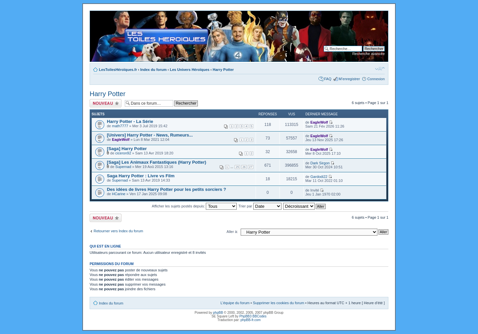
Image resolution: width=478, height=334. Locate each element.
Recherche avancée (368, 54)
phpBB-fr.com (251, 320)
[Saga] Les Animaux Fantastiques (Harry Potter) (156, 162)
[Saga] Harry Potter (127, 148)
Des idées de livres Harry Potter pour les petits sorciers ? (166, 189)
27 (250, 167)
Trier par (259, 206)
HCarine (118, 194)
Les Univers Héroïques (189, 70)
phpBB (218, 312)
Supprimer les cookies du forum (278, 303)
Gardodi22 (318, 177)
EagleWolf (319, 122)
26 (244, 167)
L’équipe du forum (234, 303)
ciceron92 (123, 153)
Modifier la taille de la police (380, 68)
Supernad (123, 167)
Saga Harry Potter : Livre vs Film (141, 175)
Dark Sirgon (320, 163)
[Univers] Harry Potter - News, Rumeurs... (150, 135)
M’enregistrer (349, 79)
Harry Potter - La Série (130, 121)
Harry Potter (223, 70)
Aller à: (232, 232)
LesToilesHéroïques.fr (118, 70)
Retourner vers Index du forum (118, 231)
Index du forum (153, 70)
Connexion (376, 79)
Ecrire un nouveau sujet (105, 103)
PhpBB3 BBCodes (253, 316)
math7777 (120, 126)
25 (237, 167)
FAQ (327, 79)
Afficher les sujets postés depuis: (194, 206)
